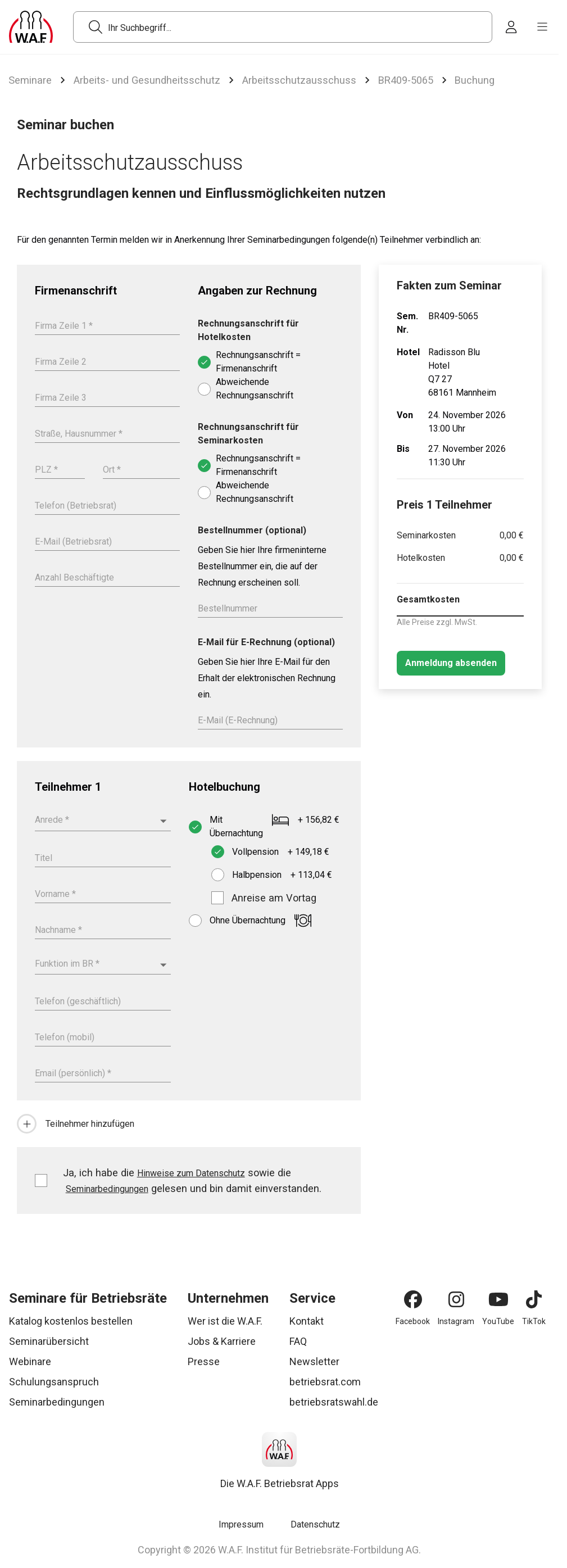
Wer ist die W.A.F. (225, 1321)
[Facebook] (413, 1299)
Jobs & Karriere (222, 1341)
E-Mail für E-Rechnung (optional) (266, 642)
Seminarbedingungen (107, 1189)
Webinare (30, 1361)
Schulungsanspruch (54, 1382)
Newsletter (314, 1361)
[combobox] (103, 821)
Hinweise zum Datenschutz (191, 1173)
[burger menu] (542, 26)
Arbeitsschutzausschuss (299, 80)
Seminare (30, 80)
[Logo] (31, 27)
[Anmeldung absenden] (451, 663)
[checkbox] (217, 897)
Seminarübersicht (49, 1341)
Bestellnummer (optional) (252, 530)
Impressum (241, 1524)
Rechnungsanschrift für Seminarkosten (248, 434)
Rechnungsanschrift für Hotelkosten (248, 330)
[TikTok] (534, 1299)
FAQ (298, 1341)
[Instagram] (456, 1299)
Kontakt (306, 1321)
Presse (204, 1361)
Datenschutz (315, 1524)
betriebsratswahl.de (333, 1402)
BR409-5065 (405, 80)
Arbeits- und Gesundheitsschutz (147, 80)
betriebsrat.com (325, 1382)
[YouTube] (498, 1299)
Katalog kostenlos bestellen (71, 1321)
